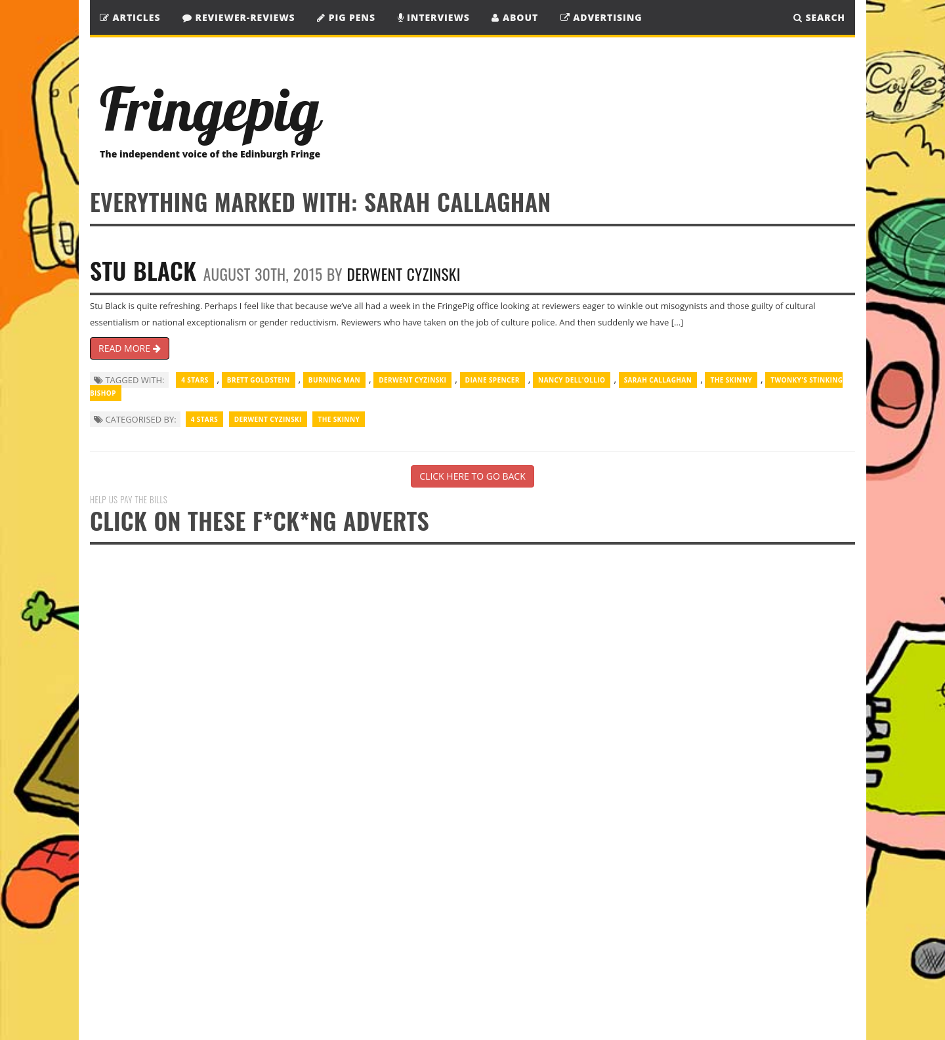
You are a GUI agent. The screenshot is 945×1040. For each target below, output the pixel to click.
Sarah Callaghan (658, 380)
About (515, 17)
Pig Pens (346, 17)
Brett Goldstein (258, 380)
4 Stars (194, 380)
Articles (130, 17)
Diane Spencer (492, 380)
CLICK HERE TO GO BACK (472, 476)
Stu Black (143, 270)
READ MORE (129, 348)
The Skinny (731, 380)
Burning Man (334, 380)
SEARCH (819, 17)
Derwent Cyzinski (404, 273)
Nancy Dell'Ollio (571, 380)
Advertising (601, 17)
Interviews (434, 17)
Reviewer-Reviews (238, 17)
